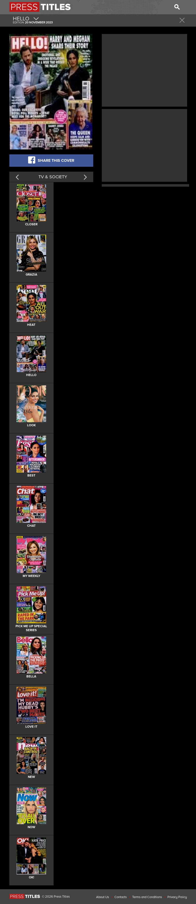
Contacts (120, 897)
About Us (102, 897)
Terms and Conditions (147, 897)
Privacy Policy (177, 897)
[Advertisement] (144, 69)
